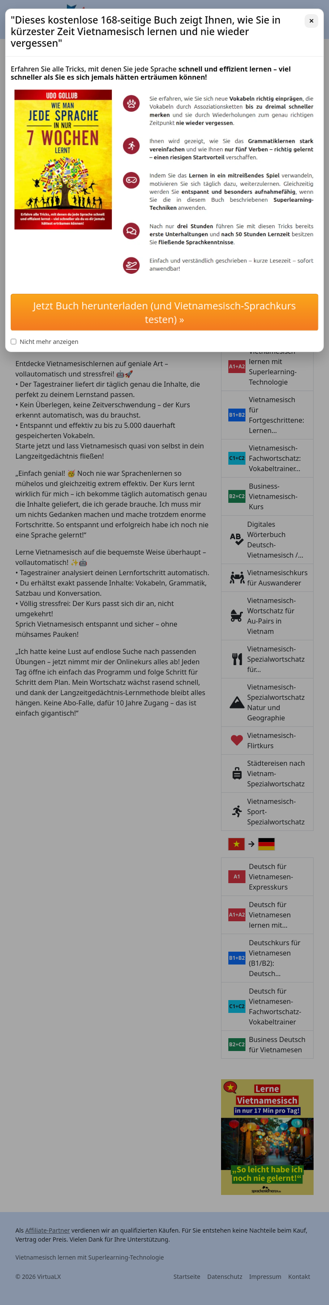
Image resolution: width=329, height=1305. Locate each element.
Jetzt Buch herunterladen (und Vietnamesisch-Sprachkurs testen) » (164, 312)
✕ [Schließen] (311, 21)
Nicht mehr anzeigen (44, 341)
